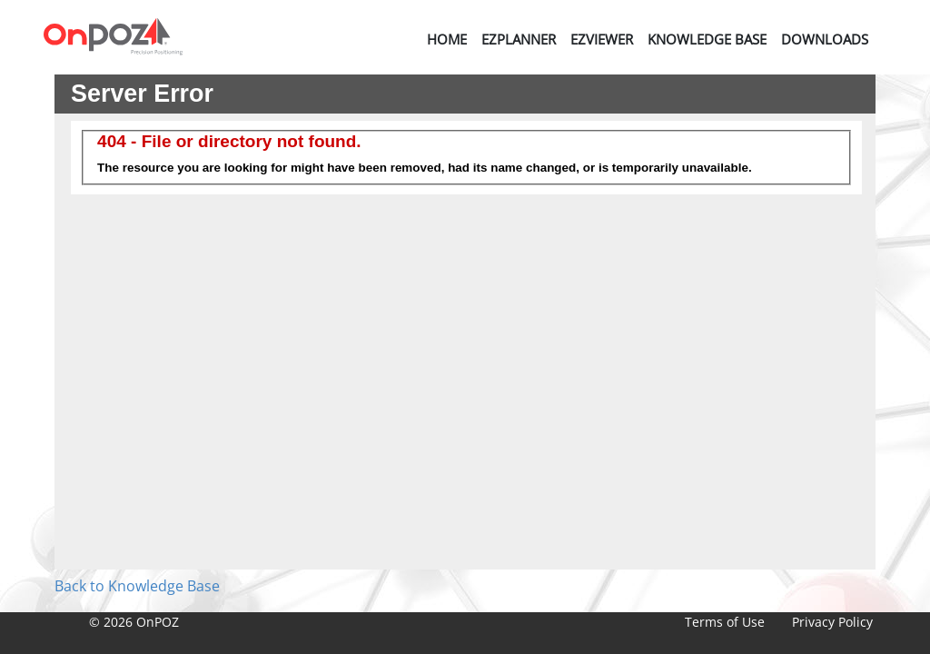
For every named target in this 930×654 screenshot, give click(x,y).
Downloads (824, 39)
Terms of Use (725, 621)
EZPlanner (518, 39)
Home (447, 39)
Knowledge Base (707, 39)
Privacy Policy (832, 621)
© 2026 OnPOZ (134, 621)
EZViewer (601, 39)
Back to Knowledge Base (137, 586)
